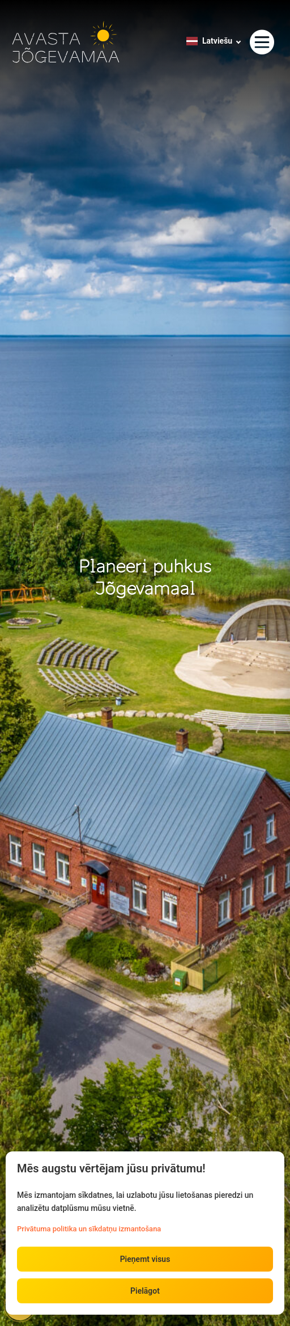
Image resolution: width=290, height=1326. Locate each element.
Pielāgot (145, 1290)
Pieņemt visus (145, 1259)
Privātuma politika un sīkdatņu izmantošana (89, 1229)
